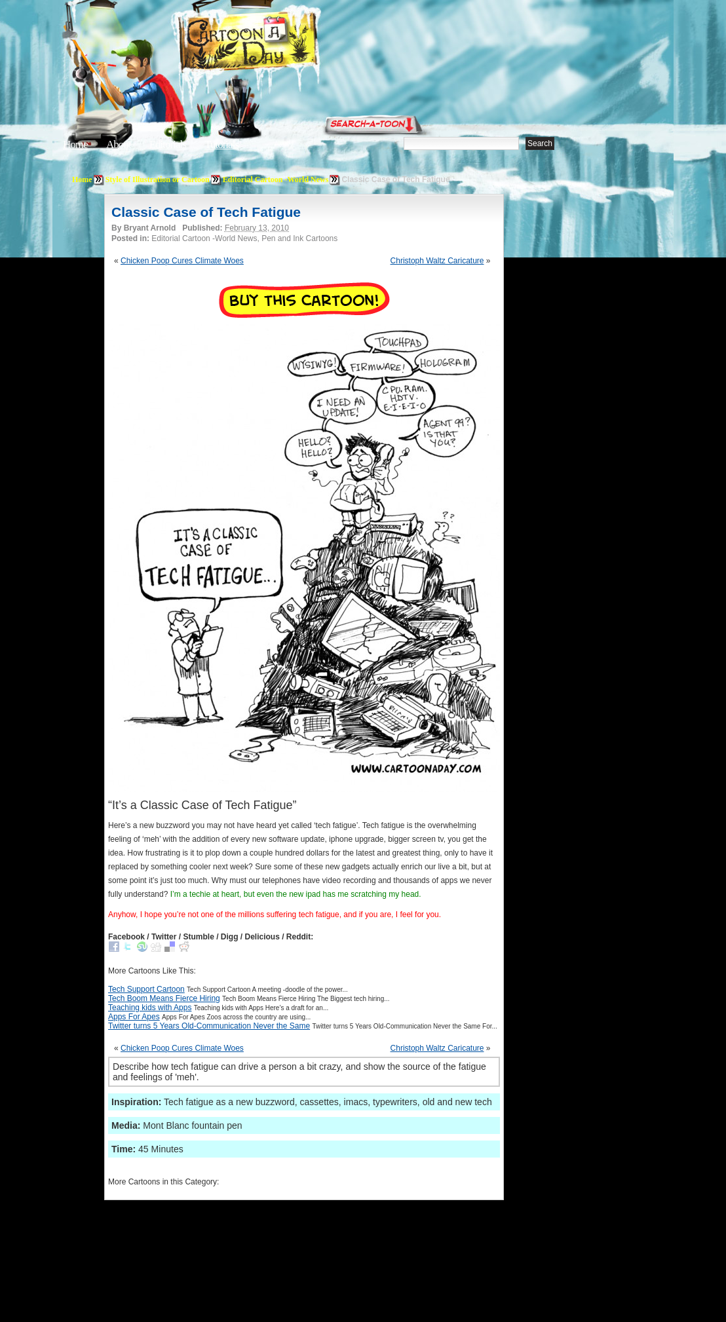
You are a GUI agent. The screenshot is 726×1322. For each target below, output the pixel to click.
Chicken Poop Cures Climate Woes (182, 260)
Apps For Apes (134, 1016)
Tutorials (221, 144)
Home (75, 144)
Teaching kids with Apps (149, 1007)
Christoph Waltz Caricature (437, 260)
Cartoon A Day (280, 43)
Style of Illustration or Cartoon (157, 179)
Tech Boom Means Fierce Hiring (164, 998)
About (118, 144)
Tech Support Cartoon (146, 989)
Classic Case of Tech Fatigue (206, 211)
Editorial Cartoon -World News (276, 179)
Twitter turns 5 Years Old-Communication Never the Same (209, 1025)
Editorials (167, 144)
